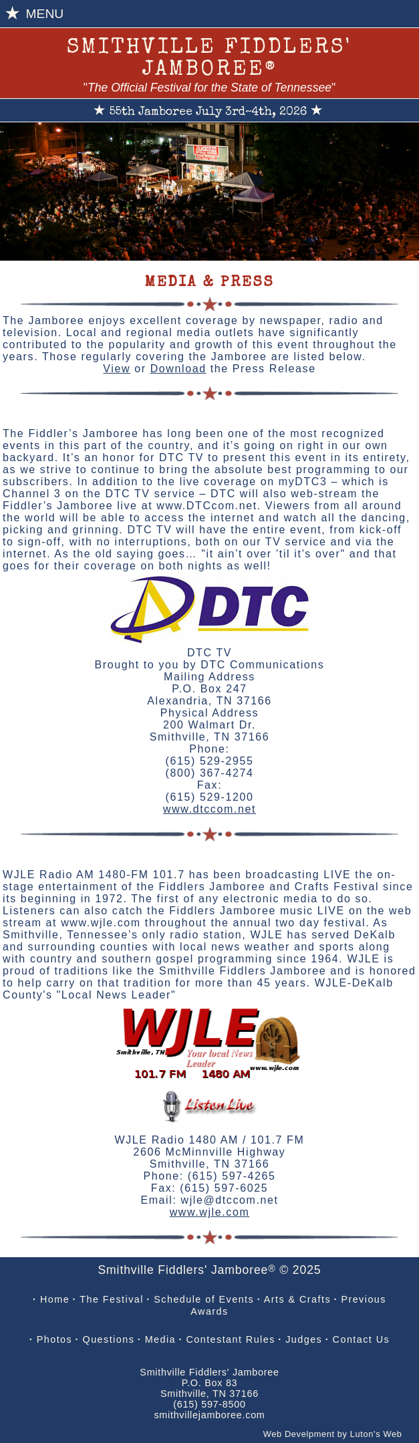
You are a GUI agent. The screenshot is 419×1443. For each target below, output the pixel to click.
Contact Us (361, 1339)
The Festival (112, 1299)
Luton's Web (376, 1434)
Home (54, 1299)
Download (178, 368)
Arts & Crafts (297, 1299)
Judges (303, 1339)
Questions (109, 1339)
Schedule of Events (204, 1299)
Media (160, 1339)
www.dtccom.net (209, 809)
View (116, 368)
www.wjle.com (210, 1212)
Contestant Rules (230, 1339)
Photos (54, 1339)
